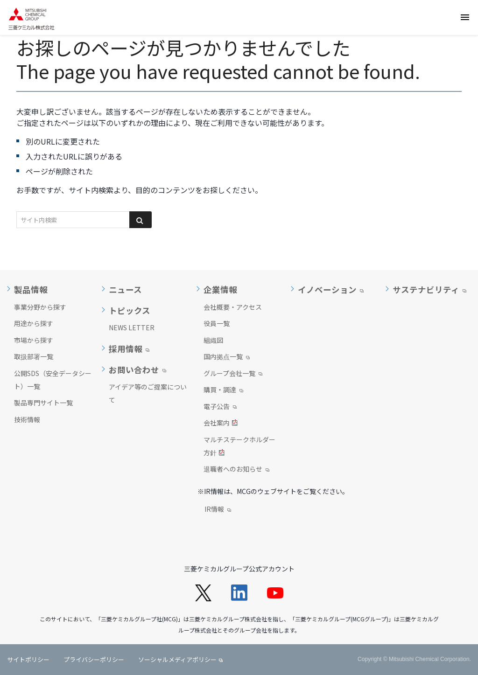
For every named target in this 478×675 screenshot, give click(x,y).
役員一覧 (217, 323)
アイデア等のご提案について (148, 393)
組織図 (213, 340)
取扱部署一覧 (33, 356)
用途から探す (33, 323)
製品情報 (31, 289)
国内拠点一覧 (227, 357)
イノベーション (327, 289)
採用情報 (125, 349)
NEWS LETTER (132, 327)
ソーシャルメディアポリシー (177, 659)
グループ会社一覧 (233, 374)
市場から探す (33, 340)
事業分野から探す (40, 307)
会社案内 (221, 423)
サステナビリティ (426, 289)
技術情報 (27, 419)
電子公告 (220, 407)
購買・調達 (223, 390)
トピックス (129, 310)
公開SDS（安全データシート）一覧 (52, 380)
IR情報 (217, 509)
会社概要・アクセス (233, 307)
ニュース (125, 289)
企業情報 (220, 289)
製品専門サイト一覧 (43, 402)
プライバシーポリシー (93, 659)
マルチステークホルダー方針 (239, 447)
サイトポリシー (28, 659)
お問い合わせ (134, 370)
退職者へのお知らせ (236, 469)
